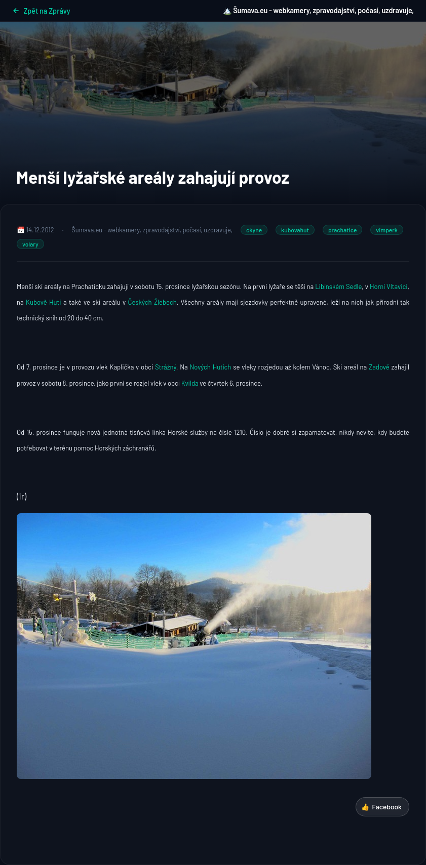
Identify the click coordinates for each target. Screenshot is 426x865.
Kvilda (189, 383)
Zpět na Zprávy (41, 11)
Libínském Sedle (338, 286)
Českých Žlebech (152, 302)
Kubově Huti (43, 302)
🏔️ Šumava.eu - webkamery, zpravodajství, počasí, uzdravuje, (318, 10)
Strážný (165, 367)
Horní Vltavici (389, 286)
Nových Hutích (210, 367)
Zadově (378, 367)
